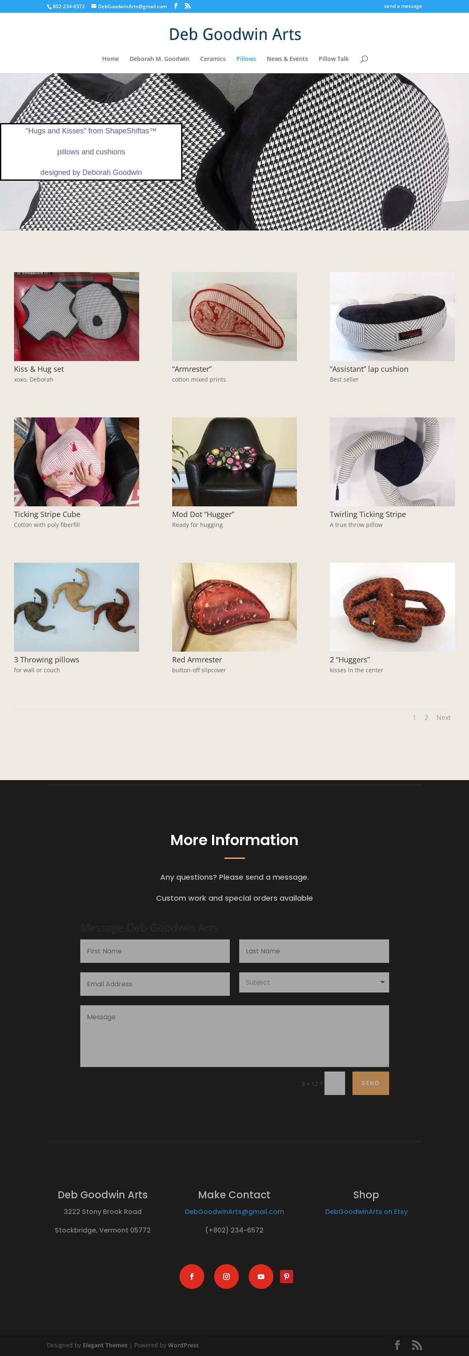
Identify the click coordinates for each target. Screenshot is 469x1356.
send (371, 1083)
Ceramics (213, 59)
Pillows (246, 59)
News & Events (287, 59)
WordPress (183, 1345)
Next (443, 717)
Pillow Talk (334, 59)
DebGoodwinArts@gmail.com (234, 1211)
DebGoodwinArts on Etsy (366, 1211)
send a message (403, 6)
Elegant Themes (105, 1345)
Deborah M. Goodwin (159, 59)
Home (110, 59)
